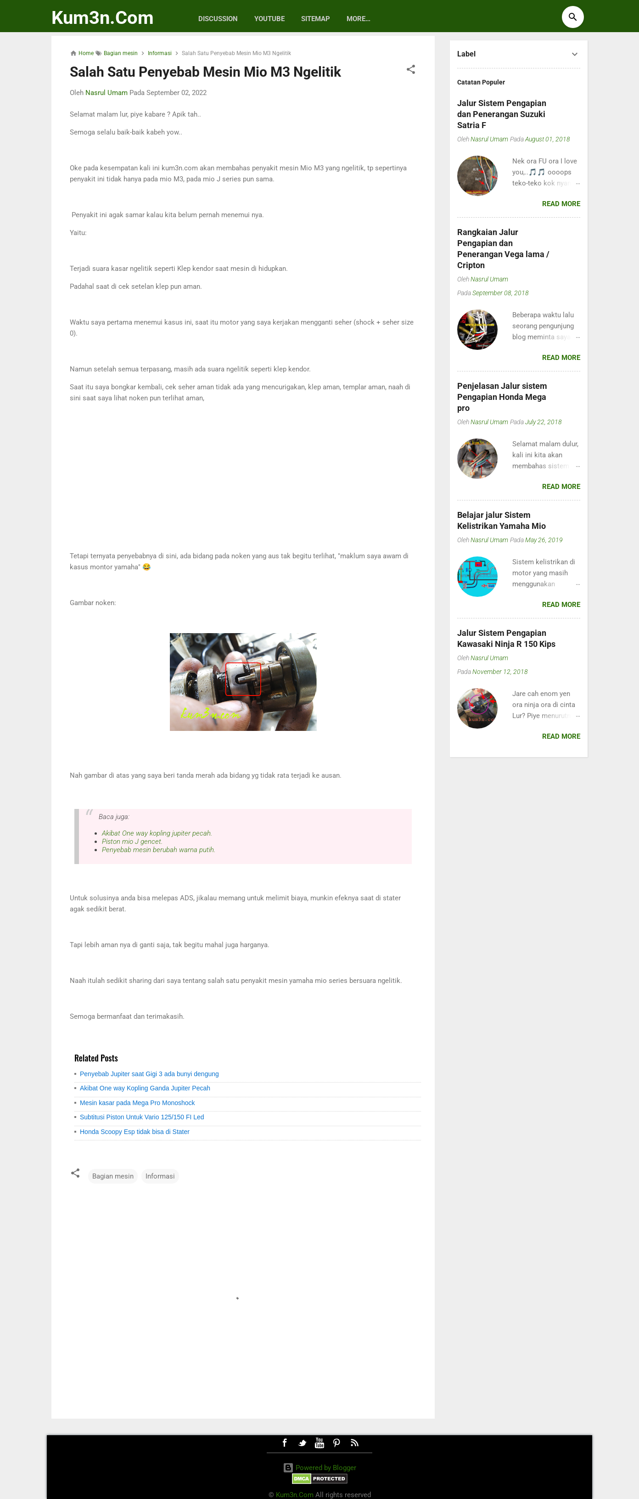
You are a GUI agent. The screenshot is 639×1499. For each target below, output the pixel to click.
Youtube (269, 19)
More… (358, 19)
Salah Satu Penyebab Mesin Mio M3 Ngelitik (205, 72)
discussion (218, 19)
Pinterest (337, 1443)
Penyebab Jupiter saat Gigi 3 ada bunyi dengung (149, 1074)
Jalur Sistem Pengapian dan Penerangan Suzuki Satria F (501, 114)
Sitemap (315, 19)
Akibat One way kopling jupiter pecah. (157, 833)
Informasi (160, 1176)
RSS (354, 1443)
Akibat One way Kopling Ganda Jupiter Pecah (145, 1088)
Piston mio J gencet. (132, 841)
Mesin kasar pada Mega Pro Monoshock (137, 1102)
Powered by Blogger (319, 1468)
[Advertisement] (243, 477)
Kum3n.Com (102, 17)
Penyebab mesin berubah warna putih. (158, 850)
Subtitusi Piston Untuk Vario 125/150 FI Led (142, 1117)
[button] (410, 71)
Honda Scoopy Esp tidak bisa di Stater (135, 1131)
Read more (561, 204)
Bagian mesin (113, 1176)
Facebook (284, 1443)
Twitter (302, 1443)
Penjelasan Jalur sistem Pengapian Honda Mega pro (502, 397)
